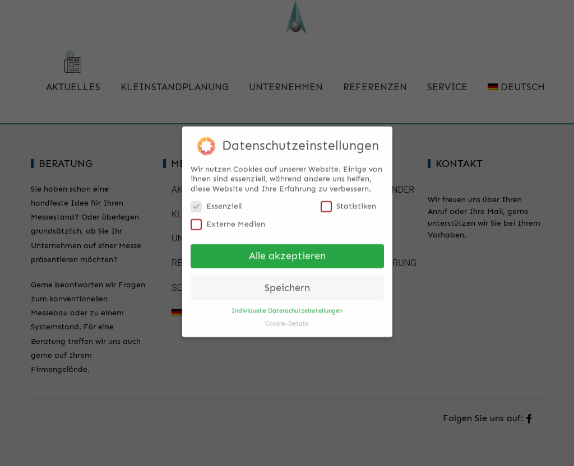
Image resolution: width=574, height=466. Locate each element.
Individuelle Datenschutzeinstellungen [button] (287, 303)
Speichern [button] (287, 281)
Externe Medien (228, 217)
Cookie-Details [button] (287, 316)
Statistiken (348, 199)
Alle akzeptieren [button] (287, 249)
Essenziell (216, 199)
